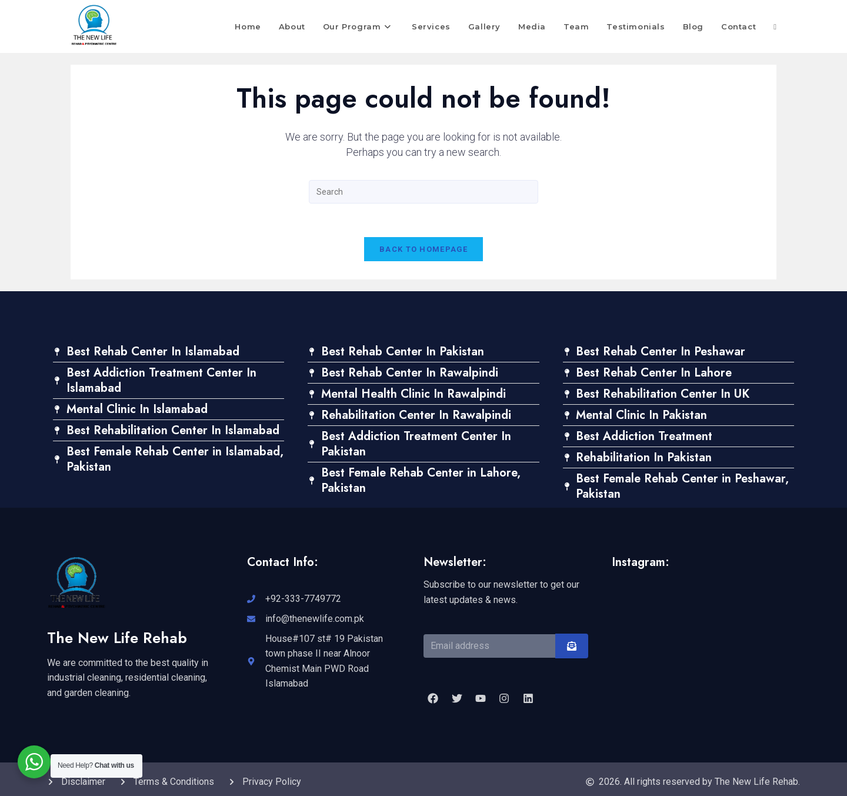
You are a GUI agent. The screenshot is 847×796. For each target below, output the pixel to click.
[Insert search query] (423, 192)
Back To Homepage (423, 251)
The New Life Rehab (118, 640)
